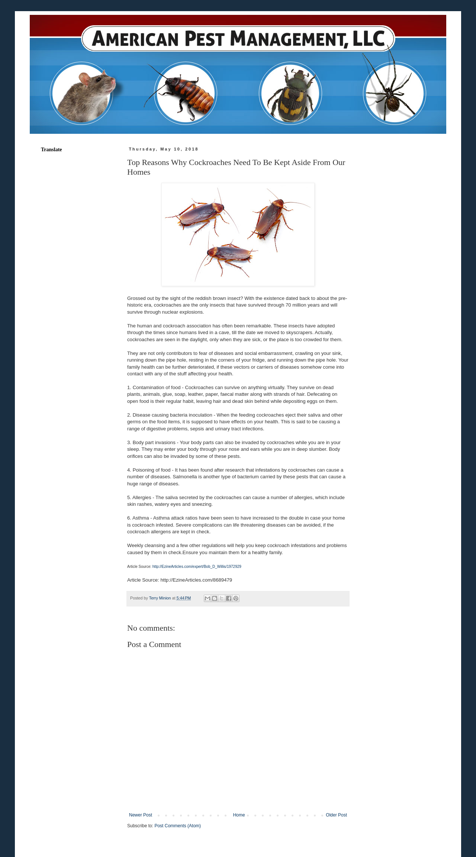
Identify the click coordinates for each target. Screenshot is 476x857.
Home (239, 815)
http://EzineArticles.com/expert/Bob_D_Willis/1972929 (196, 567)
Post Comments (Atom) (177, 825)
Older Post (336, 815)
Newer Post (140, 815)
